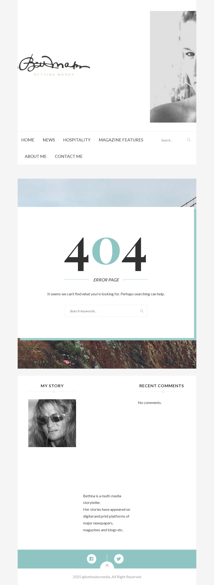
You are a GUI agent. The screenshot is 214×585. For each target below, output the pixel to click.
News (49, 139)
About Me (36, 156)
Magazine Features (121, 139)
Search (137, 311)
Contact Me (69, 156)
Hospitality (76, 139)
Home (27, 139)
